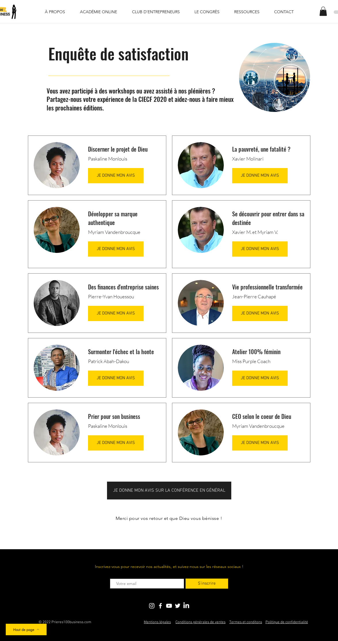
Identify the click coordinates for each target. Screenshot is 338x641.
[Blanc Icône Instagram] (151, 605)
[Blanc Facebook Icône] (160, 605)
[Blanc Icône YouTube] (169, 605)
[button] (323, 11)
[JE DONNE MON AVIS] (116, 175)
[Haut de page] (26, 629)
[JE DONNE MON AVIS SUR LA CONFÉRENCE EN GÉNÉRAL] (169, 490)
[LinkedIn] (186, 605)
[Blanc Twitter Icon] (177, 605)
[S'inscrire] (207, 584)
